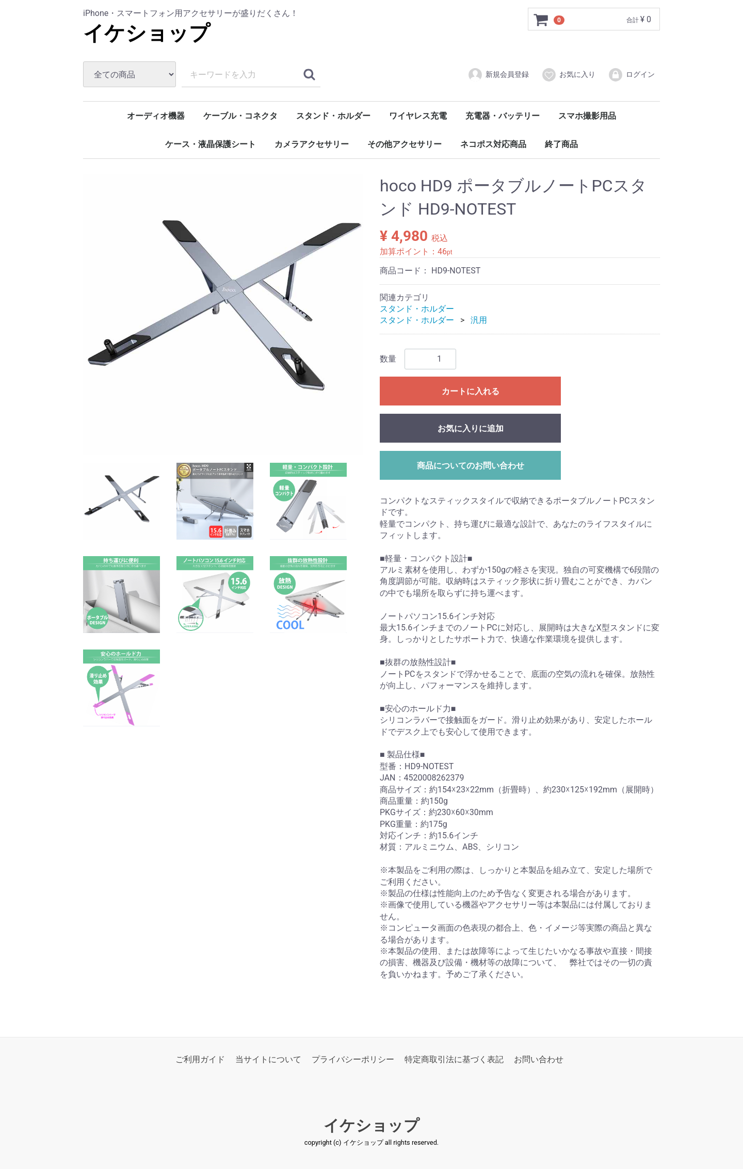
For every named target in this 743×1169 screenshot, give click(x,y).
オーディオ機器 (156, 116)
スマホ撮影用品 (587, 116)
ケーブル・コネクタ (240, 116)
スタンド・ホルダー (333, 116)
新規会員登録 (498, 75)
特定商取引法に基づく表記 (454, 1059)
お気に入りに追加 (471, 428)
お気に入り (568, 75)
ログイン (631, 75)
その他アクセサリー (404, 144)
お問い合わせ (538, 1059)
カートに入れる (470, 391)
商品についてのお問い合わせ (470, 465)
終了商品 (561, 144)
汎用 (479, 320)
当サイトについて (268, 1059)
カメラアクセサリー (311, 144)
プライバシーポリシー (353, 1059)
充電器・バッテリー (502, 116)
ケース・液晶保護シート (210, 144)
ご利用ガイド (200, 1059)
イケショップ (146, 33)
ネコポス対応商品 (493, 144)
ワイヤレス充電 (418, 116)
